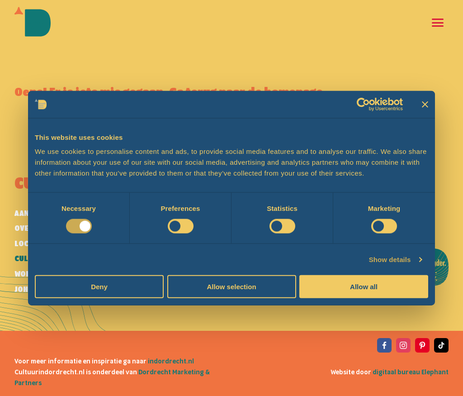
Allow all (364, 287)
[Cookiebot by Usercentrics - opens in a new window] (363, 104)
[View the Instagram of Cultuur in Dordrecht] (403, 345)
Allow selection (231, 287)
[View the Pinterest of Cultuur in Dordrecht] (422, 345)
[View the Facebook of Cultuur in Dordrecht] (384, 345)
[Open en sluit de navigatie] (438, 22)
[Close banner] (425, 104)
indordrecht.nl (171, 361)
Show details (390, 259)
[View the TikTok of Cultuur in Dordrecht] (441, 345)
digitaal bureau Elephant (411, 372)
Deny (99, 287)
